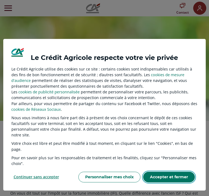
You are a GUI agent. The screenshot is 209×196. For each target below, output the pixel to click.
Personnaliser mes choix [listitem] (109, 176)
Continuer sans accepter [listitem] (36, 176)
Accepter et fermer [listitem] (169, 176)
